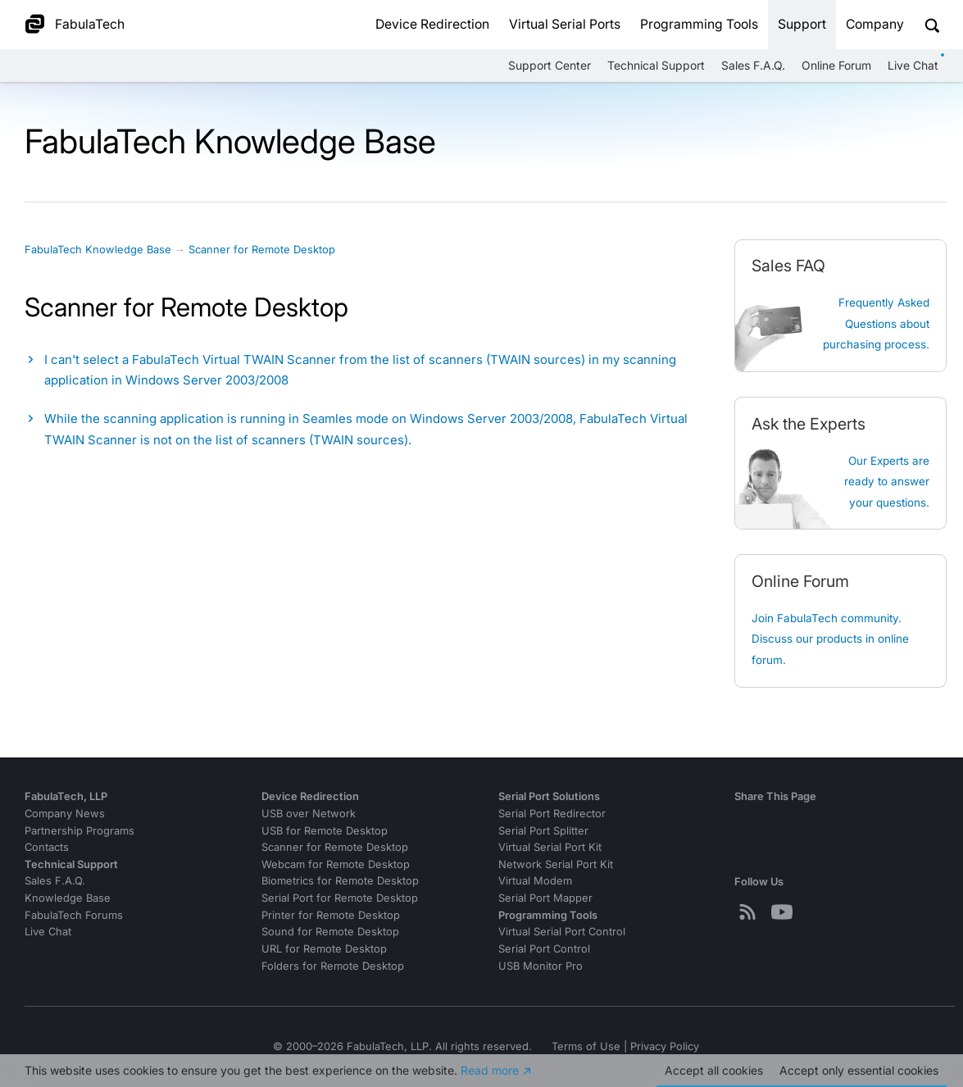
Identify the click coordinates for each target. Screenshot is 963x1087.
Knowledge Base (68, 898)
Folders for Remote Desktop (332, 966)
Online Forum (836, 65)
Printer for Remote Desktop (330, 915)
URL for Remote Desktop (324, 949)
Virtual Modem (535, 881)
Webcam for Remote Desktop (335, 864)
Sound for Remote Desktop (330, 932)
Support (802, 24)
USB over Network (308, 813)
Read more (490, 1070)
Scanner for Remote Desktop (262, 249)
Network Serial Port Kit (555, 864)
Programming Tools (699, 24)
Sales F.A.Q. (753, 65)
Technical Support (656, 65)
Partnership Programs (79, 831)
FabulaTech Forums (74, 915)
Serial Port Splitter (543, 831)
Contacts (47, 847)
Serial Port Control (544, 949)
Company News (65, 813)
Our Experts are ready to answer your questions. (886, 481)
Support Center (549, 65)
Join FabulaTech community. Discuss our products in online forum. (830, 639)
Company (875, 24)
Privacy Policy (664, 1046)
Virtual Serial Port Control (561, 932)
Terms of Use (586, 1046)
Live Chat (913, 65)
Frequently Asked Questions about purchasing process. (876, 323)
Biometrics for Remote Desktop (340, 881)
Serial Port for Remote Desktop (339, 898)
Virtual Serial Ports (564, 24)
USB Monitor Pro (540, 966)
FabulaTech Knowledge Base (98, 249)
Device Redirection (432, 24)
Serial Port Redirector (552, 813)
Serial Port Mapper (545, 898)
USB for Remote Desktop (324, 831)
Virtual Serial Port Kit (550, 847)
